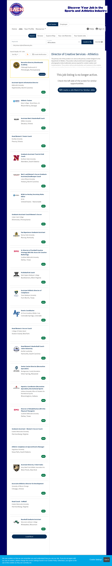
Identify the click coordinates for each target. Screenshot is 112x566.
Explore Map (50, 36)
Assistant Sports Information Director (25, 83)
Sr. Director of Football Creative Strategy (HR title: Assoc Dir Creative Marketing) (34, 252)
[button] (99, 42)
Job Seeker (52, 24)
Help (90, 28)
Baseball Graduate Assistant (31, 519)
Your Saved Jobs (80, 36)
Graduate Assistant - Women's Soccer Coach (27, 429)
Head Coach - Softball (19, 501)
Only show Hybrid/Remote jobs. (22, 45)
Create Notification (39, 54)
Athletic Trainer (26, 100)
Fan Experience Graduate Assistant (33, 232)
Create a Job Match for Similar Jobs (77, 90)
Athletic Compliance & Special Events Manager (28, 447)
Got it (107, 560)
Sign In (100, 28)
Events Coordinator (27, 310)
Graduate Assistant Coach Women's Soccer (27, 214)
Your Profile (29, 29)
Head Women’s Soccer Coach (22, 328)
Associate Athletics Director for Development (28, 484)
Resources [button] (40, 29)
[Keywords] (28, 42)
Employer (63, 24)
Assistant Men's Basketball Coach (33, 118)
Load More (29, 536)
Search (32, 36)
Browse (40, 36)
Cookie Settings (96, 560)
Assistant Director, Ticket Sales (32, 465)
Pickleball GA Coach (28, 273)
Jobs (21, 29)
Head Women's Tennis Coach (22, 136)
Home (14, 29)
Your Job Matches (64, 36)
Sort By (14, 54)
